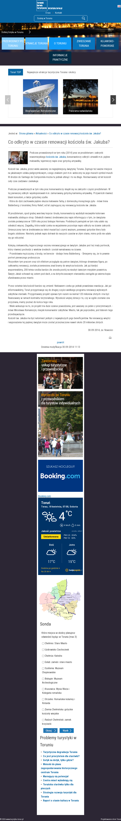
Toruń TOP (15, 72)
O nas (48, 13)
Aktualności (41, 133)
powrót (60, 342)
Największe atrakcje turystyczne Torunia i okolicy (51, 72)
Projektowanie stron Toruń (111, 819)
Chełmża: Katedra (53, 655)
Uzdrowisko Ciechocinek (57, 649)
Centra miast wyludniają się (57, 780)
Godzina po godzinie (49, 568)
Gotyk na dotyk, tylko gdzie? (58, 760)
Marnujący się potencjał (56, 776)
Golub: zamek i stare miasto (58, 662)
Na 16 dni (45, 571)
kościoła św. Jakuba (56, 156)
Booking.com (44, 496)
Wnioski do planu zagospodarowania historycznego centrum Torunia (59, 768)
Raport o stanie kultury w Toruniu (61, 800)
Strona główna (26, 133)
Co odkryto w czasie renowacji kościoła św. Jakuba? (75, 133)
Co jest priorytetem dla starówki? (61, 756)
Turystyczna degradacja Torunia (60, 752)
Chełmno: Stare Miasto (56, 643)
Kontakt (58, 13)
